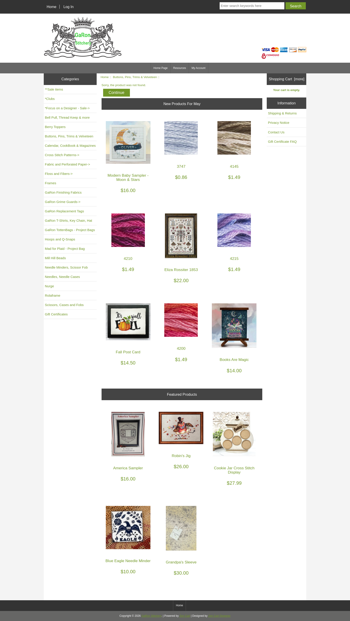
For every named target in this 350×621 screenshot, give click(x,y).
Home (51, 7)
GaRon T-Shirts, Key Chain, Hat (68, 220)
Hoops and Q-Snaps (60, 239)
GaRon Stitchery (151, 615)
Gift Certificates (56, 314)
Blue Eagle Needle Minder (128, 561)
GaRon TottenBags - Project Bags (70, 230)
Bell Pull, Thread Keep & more (67, 117)
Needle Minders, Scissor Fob (66, 267)
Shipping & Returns (282, 113)
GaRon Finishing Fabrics (63, 192)
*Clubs (50, 99)
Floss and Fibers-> (59, 174)
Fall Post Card (128, 352)
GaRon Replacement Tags (64, 211)
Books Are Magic (234, 360)
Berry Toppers (55, 127)
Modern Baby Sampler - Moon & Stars (128, 177)
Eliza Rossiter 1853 (181, 270)
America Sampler (128, 468)
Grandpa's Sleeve (181, 562)
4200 (181, 348)
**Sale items (54, 89)
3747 (181, 166)
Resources (179, 68)
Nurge (49, 286)
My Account (198, 68)
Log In (68, 7)
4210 (128, 259)
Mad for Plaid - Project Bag (65, 248)
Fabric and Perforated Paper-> (67, 164)
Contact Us (276, 132)
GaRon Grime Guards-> (62, 202)
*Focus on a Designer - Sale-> (67, 108)
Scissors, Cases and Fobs (64, 305)
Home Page (161, 68)
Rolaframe (52, 295)
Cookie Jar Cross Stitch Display (234, 470)
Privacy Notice (278, 122)
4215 (234, 259)
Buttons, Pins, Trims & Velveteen (135, 77)
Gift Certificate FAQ (282, 141)
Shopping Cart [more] (286, 79)
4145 (234, 166)
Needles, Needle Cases (62, 277)
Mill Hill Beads (55, 258)
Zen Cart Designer (219, 615)
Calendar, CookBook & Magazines (70, 145)
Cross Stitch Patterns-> (62, 155)
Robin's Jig (181, 456)
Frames (50, 183)
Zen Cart (184, 615)
